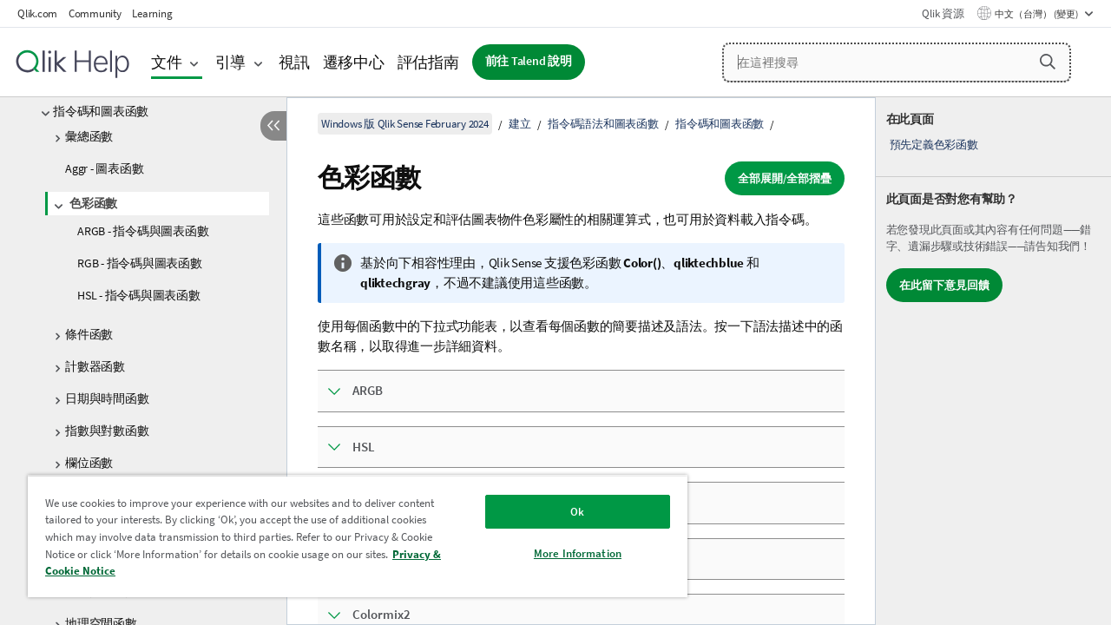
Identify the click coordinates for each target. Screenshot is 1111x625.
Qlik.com (37, 13)
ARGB (367, 390)
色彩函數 (93, 203)
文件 (166, 62)
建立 (520, 123)
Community (95, 13)
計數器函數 (95, 366)
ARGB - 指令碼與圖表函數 (142, 231)
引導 (231, 62)
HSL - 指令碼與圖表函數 (139, 295)
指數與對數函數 (106, 430)
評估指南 (428, 62)
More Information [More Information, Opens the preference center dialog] (564, 553)
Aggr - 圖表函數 (104, 168)
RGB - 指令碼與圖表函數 (139, 263)
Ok (564, 511)
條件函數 (89, 334)
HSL (363, 446)
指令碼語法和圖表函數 (603, 123)
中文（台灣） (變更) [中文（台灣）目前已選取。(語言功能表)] (1037, 14)
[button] (1048, 61)
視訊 (294, 62)
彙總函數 (89, 136)
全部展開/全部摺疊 (785, 178)
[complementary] (993, 361)
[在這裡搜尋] (896, 62)
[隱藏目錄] (273, 126)
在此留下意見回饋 (944, 285)
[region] (350, 536)
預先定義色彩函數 (934, 144)
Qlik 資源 (942, 13)
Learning (152, 13)
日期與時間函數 (106, 398)
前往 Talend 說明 (528, 61)
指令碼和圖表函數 (100, 111)
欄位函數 (89, 462)
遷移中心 (354, 62)
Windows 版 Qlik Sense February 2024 (405, 123)
